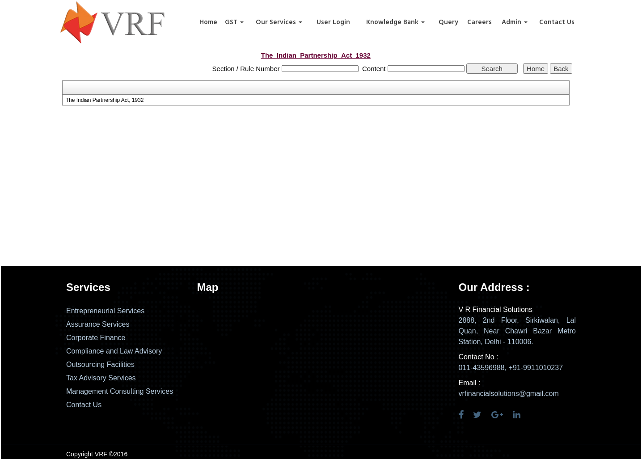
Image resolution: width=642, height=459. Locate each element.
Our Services (279, 22)
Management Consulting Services (119, 391)
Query (448, 22)
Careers (479, 22)
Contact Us (556, 22)
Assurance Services (97, 324)
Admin (515, 22)
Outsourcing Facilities (100, 364)
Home (208, 22)
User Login (333, 22)
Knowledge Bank (395, 22)
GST (234, 22)
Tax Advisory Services (101, 378)
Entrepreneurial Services (105, 311)
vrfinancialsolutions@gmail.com (509, 393)
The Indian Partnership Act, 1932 (105, 100)
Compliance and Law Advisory (114, 351)
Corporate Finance (96, 337)
